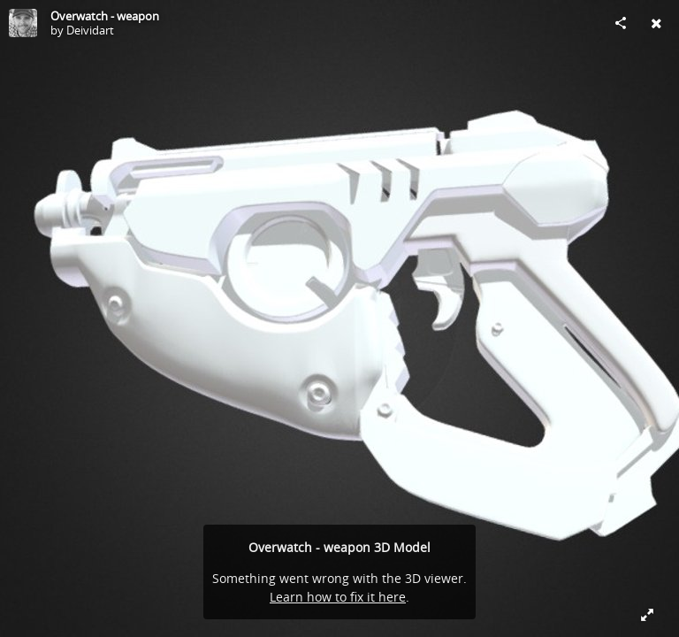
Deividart (90, 30)
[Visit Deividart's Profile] (23, 23)
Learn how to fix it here (338, 596)
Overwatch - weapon (104, 16)
